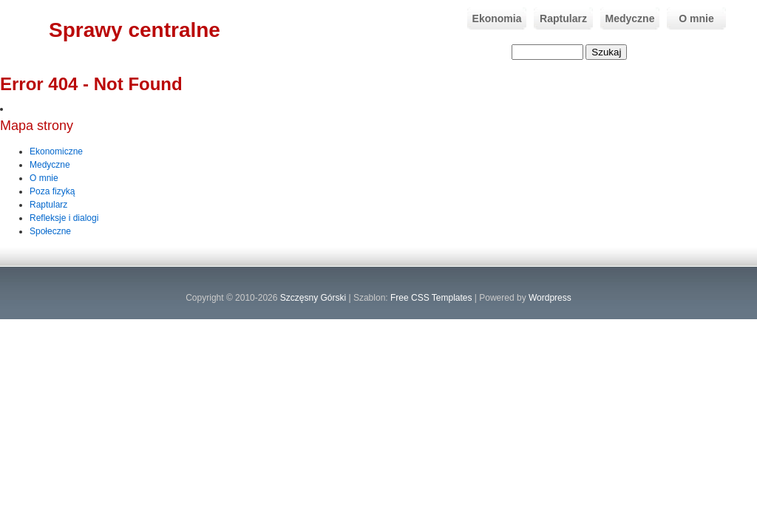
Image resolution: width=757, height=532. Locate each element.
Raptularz (560, 18)
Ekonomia (494, 18)
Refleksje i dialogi (64, 218)
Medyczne (627, 18)
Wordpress (550, 298)
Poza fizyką (52, 191)
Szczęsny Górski (313, 298)
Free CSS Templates (431, 298)
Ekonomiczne (56, 151)
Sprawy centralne (134, 29)
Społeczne (50, 231)
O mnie (690, 18)
